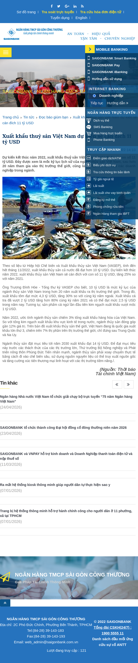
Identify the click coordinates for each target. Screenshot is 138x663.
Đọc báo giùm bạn (53, 117)
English (81, 18)
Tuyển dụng (59, 18)
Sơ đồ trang (26, 12)
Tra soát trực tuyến (58, 12)
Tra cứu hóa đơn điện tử (100, 12)
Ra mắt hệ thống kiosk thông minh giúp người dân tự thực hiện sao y (55, 485)
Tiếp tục (96, 103)
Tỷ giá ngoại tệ (100, 179)
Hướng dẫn (117, 103)
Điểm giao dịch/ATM (103, 158)
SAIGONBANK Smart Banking (111, 58)
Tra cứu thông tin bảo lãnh (108, 172)
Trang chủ (10, 117)
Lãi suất (95, 186)
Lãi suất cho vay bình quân (108, 193)
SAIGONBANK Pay (103, 65)
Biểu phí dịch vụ (101, 165)
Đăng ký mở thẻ (100, 200)
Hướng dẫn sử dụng (104, 79)
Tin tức (28, 117)
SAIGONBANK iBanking (106, 72)
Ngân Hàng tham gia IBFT (108, 213)
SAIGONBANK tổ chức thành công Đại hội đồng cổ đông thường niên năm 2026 (63, 428)
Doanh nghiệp (111, 95)
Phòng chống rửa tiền (105, 207)
